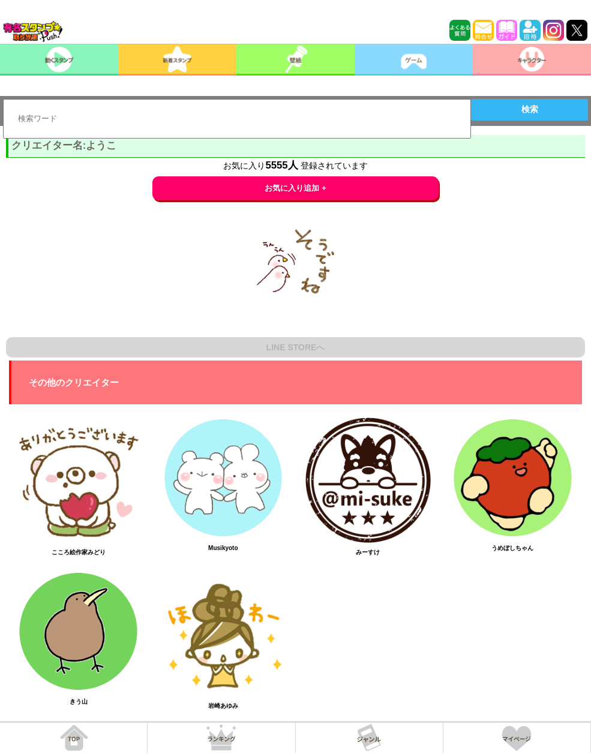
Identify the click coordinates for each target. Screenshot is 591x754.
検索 (529, 109)
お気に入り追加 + (295, 188)
